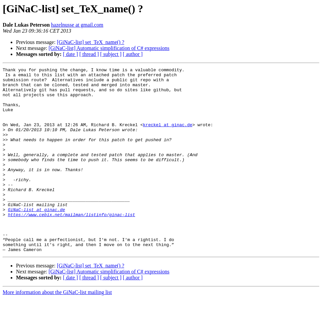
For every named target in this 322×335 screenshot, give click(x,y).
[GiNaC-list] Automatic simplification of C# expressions (109, 48)
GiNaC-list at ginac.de (36, 238)
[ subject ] (111, 54)
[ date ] (70, 54)
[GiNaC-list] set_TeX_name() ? (90, 42)
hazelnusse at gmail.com (77, 25)
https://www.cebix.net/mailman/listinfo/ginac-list (71, 244)
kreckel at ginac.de (167, 137)
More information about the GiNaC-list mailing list (57, 329)
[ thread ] (89, 54)
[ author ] (133, 54)
